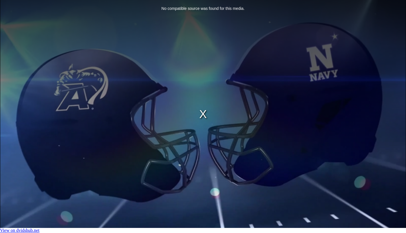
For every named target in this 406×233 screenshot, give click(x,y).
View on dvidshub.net (19, 230)
